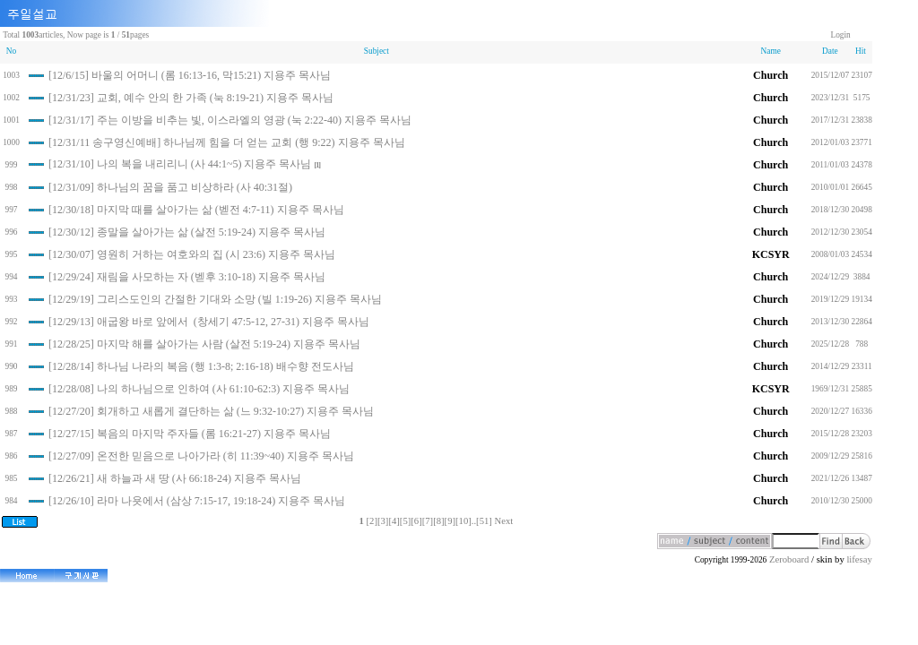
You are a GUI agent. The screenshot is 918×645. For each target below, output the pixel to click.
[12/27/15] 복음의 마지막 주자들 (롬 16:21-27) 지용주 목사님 (189, 433)
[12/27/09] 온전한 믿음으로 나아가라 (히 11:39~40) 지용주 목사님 (201, 456)
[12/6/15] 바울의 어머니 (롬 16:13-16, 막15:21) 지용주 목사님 (189, 75)
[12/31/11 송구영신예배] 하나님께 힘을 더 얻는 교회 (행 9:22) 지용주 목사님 (226, 142)
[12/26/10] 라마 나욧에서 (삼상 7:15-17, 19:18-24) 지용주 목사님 (196, 500)
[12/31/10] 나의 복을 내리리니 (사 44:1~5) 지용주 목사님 (179, 164)
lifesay (858, 559)
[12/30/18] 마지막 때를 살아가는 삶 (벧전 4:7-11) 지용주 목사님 (196, 209)
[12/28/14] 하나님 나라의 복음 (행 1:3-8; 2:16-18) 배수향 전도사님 (201, 366)
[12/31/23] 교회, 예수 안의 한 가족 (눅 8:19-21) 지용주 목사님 (190, 97)
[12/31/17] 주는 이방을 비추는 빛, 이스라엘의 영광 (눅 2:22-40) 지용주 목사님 (229, 120)
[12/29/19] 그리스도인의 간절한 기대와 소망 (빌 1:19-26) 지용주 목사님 (215, 299)
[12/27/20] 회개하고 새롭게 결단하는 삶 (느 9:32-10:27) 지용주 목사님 (211, 411)
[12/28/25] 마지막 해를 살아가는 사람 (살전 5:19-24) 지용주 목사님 (204, 344)
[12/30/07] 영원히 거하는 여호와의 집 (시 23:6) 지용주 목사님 (191, 254)
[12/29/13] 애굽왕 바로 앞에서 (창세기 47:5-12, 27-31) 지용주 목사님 (208, 321)
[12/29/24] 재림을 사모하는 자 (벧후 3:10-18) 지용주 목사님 (186, 277)
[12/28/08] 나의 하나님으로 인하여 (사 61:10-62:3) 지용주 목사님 (199, 389)
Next (504, 521)
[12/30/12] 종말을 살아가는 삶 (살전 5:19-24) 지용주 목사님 (186, 232)
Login (840, 34)
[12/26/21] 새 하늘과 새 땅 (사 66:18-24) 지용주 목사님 (174, 478)
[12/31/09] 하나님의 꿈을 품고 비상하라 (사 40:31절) (170, 187)
